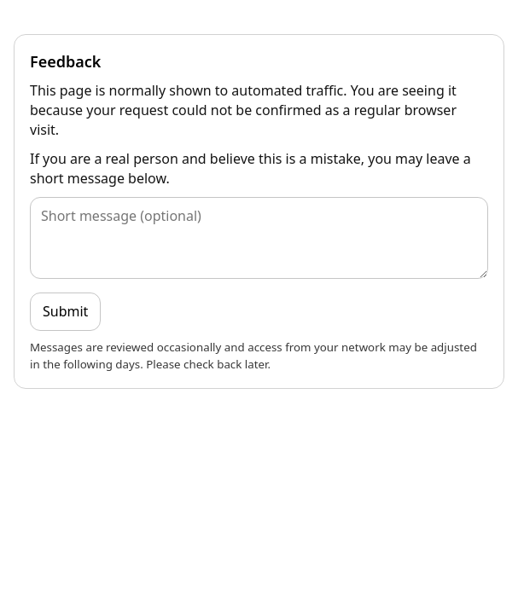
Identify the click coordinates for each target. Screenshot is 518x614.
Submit (65, 311)
